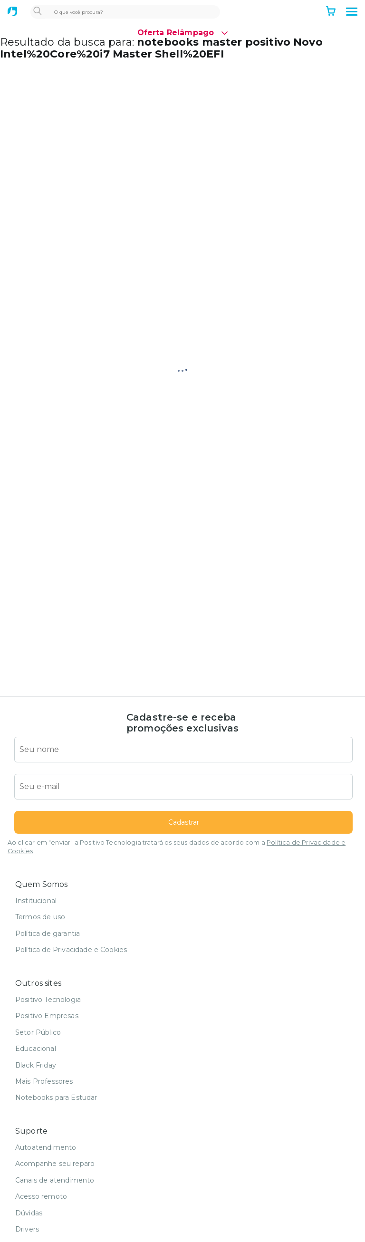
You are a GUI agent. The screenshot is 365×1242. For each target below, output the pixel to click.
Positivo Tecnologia (48, 999)
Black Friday (35, 1065)
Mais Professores (44, 1081)
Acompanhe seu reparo (55, 1163)
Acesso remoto (41, 1196)
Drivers (27, 1229)
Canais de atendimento (54, 1180)
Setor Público (38, 1032)
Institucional (36, 900)
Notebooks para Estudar (56, 1097)
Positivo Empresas (46, 1015)
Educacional (35, 1048)
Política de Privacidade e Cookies (71, 949)
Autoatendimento (45, 1147)
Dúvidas (28, 1213)
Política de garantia (47, 933)
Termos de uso (40, 917)
